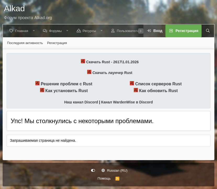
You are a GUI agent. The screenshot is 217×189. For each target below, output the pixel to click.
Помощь (104, 178)
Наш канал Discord (81, 102)
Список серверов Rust (158, 84)
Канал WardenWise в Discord (127, 102)
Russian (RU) (114, 170)
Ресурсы (90, 31)
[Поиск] (206, 31)
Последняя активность (25, 43)
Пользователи (129, 31)
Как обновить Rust (158, 90)
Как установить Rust (66, 90)
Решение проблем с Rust (66, 84)
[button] (34, 30)
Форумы (56, 31)
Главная (22, 31)
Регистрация (57, 43)
